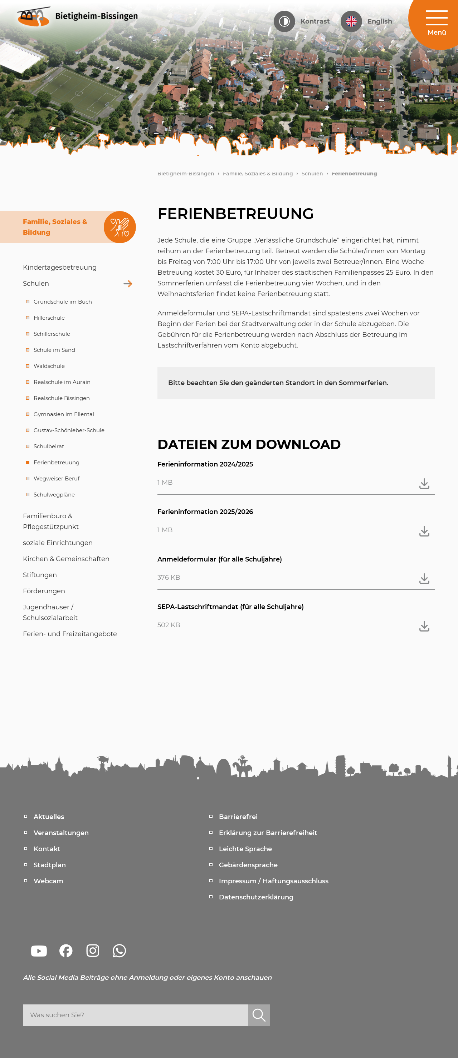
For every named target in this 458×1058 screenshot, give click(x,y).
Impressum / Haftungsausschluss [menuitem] (273, 881)
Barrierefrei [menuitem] (238, 817)
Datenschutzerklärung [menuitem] (256, 897)
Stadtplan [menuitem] (50, 865)
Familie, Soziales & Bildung (258, 173)
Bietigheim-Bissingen (185, 173)
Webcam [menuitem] (48, 881)
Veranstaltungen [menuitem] (61, 833)
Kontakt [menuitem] (47, 849)
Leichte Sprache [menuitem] (245, 849)
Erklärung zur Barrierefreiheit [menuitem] (268, 833)
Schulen (312, 173)
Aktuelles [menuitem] (49, 817)
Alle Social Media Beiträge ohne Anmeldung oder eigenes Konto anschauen (147, 978)
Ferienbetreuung (354, 173)
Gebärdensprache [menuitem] (248, 865)
